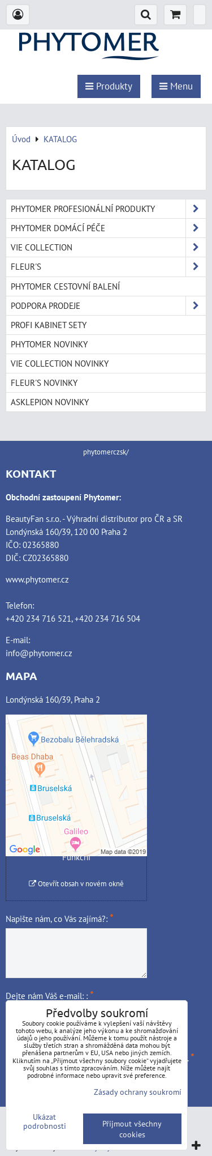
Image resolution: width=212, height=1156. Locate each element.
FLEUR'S (108, 266)
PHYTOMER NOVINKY (49, 344)
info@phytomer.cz (39, 652)
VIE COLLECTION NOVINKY (60, 363)
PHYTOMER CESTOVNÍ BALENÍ (65, 286)
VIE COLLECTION (108, 247)
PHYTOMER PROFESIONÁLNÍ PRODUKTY (108, 208)
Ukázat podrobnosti (44, 1121)
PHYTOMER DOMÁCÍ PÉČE (108, 228)
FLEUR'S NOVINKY (44, 382)
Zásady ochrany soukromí (137, 1091)
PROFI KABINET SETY (48, 324)
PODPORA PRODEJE (108, 305)
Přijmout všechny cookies (132, 1129)
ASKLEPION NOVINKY (50, 401)
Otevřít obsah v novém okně (76, 884)
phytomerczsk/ (106, 452)
